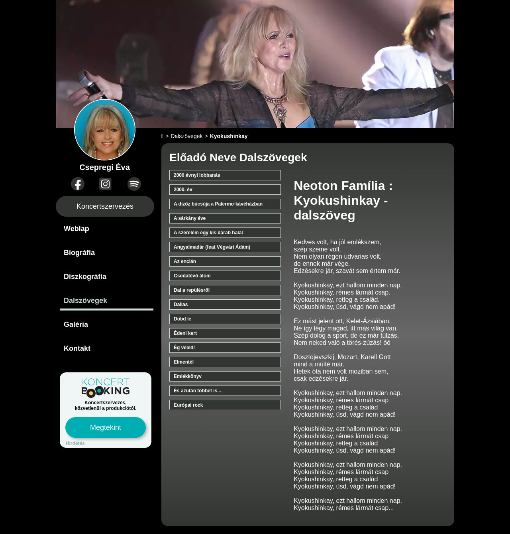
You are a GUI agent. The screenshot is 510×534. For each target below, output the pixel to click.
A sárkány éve (190, 218)
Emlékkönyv (188, 376)
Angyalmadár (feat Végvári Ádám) (212, 247)
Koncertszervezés (104, 206)
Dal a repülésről (192, 290)
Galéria (76, 324)
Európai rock (188, 405)
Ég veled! (184, 347)
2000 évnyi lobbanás (197, 175)
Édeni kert (185, 333)
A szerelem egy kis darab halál (208, 232)
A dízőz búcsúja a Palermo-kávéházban (218, 204)
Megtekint (105, 427)
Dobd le (182, 319)
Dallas (181, 304)
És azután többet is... (197, 391)
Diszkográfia (85, 277)
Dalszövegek (85, 301)
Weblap (76, 229)
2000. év (183, 189)
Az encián (185, 261)
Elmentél (184, 362)
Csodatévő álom (192, 276)
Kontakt (77, 348)
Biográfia (79, 253)
